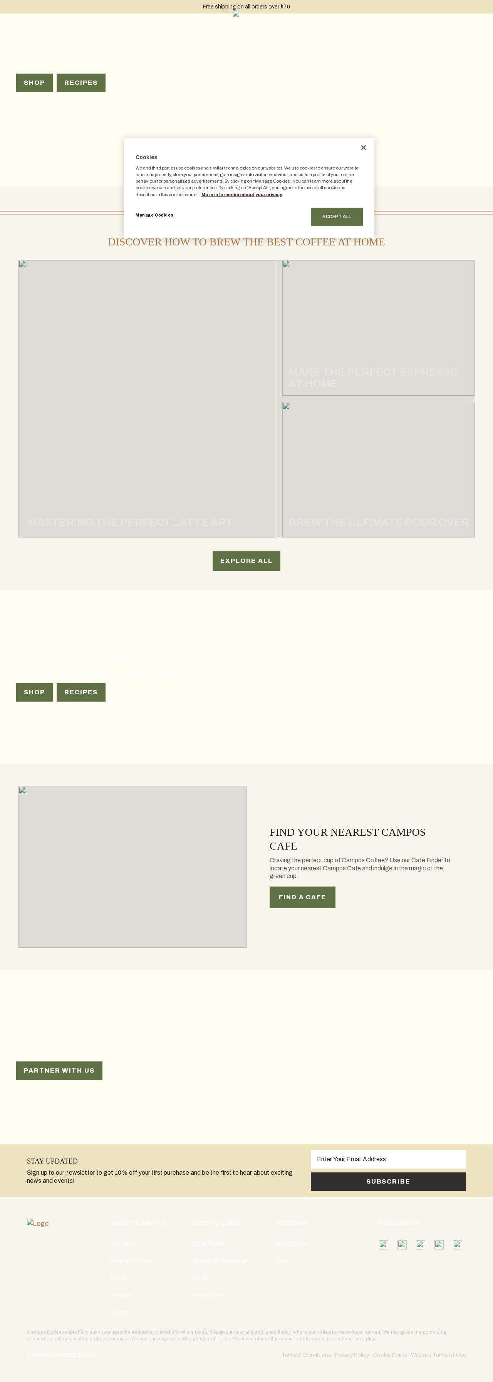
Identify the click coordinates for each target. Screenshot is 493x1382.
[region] (249, 188)
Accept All (336, 216)
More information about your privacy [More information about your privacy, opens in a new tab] (241, 194)
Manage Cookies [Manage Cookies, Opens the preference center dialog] (155, 215)
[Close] (363, 147)
